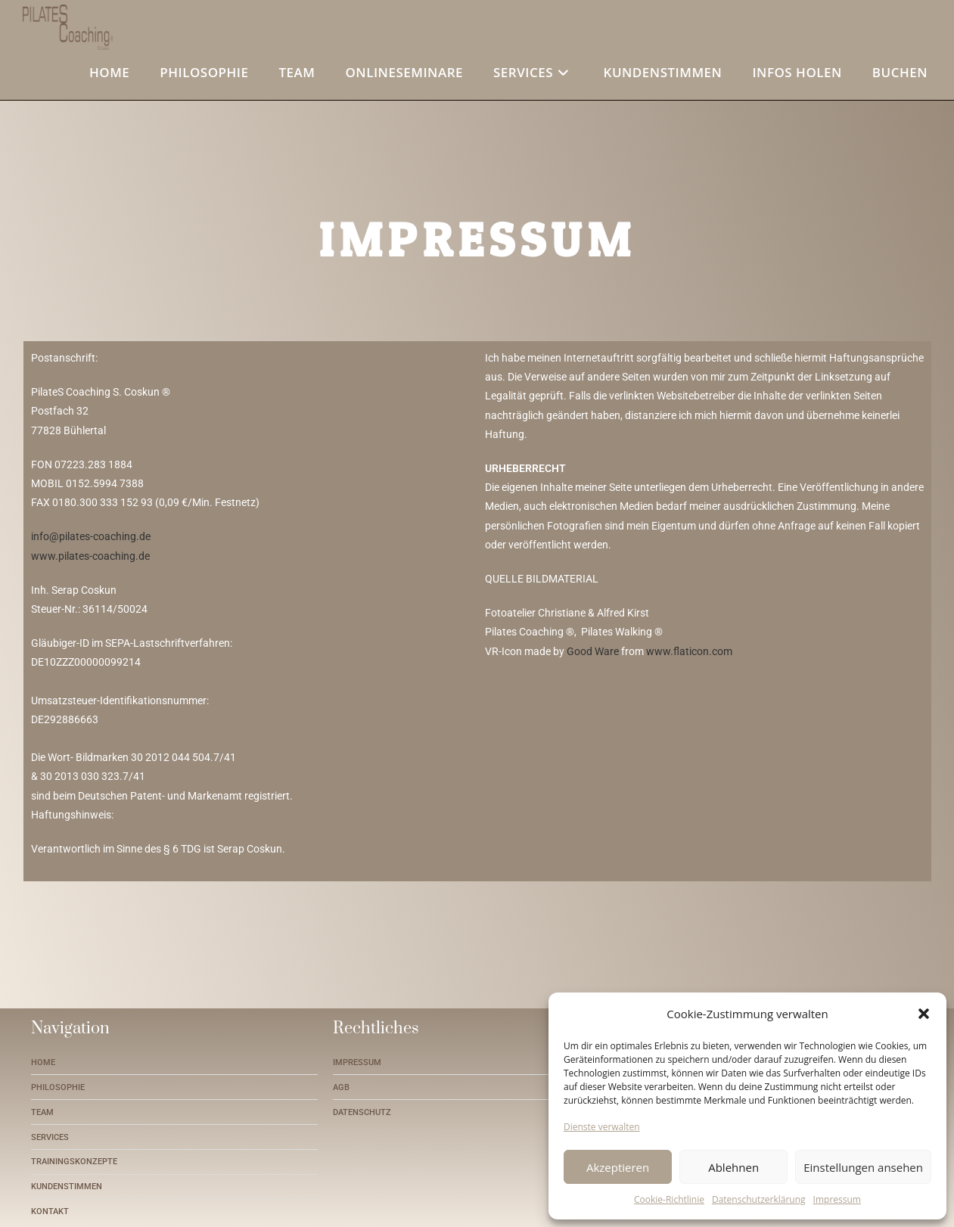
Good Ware (593, 651)
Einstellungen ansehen (863, 1167)
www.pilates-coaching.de (90, 555)
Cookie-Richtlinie (669, 1199)
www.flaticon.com (689, 651)
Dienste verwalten (602, 1126)
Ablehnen (733, 1167)
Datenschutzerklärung (759, 1199)
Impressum (837, 1199)
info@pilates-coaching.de (91, 536)
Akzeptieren (617, 1167)
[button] (923, 1013)
